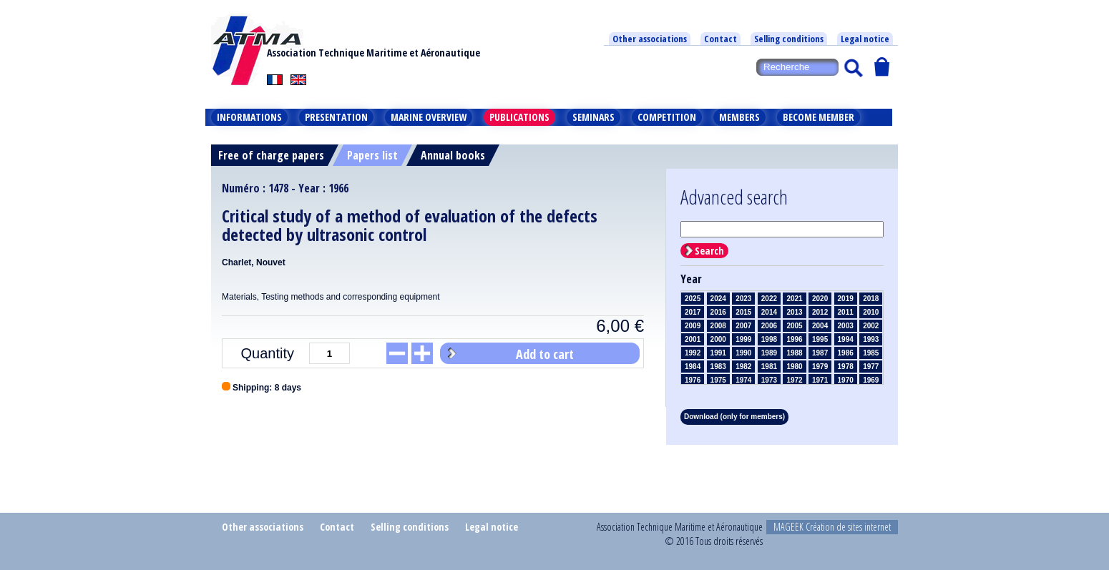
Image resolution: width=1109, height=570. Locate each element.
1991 (718, 353)
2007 (743, 326)
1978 (846, 366)
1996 (794, 339)
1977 (871, 366)
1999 (743, 339)
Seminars (593, 117)
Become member (818, 117)
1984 (692, 366)
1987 (820, 353)
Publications (519, 117)
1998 (769, 339)
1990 (743, 353)
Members (739, 117)
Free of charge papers (271, 155)
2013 (794, 312)
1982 (743, 366)
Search (709, 250)
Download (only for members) (734, 417)
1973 (769, 380)
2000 (718, 339)
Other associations (649, 38)
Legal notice (865, 38)
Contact (720, 38)
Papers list (372, 155)
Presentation (336, 117)
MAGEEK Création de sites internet (832, 527)
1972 (794, 380)
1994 (846, 339)
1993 (871, 339)
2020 (820, 299)
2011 (846, 312)
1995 (820, 339)
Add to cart (545, 354)
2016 (718, 312)
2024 (718, 299)
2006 (769, 326)
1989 (769, 353)
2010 (871, 312)
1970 (846, 380)
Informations (249, 117)
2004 (820, 326)
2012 (820, 312)
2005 (794, 326)
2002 (871, 326)
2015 (743, 312)
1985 (871, 353)
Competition (666, 117)
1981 (769, 366)
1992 (692, 353)
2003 (846, 326)
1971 (820, 380)
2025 (692, 299)
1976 (692, 380)
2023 (743, 299)
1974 (743, 380)
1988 (794, 353)
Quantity (267, 353)
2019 (846, 299)
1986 (846, 353)
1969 (871, 380)
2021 (794, 299)
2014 (769, 312)
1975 (718, 380)
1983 (718, 366)
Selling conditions (789, 38)
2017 (692, 312)
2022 (769, 299)
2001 (692, 339)
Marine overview (428, 117)
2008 (718, 326)
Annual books (453, 155)
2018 (871, 299)
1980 (794, 366)
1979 (820, 366)
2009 (692, 326)
